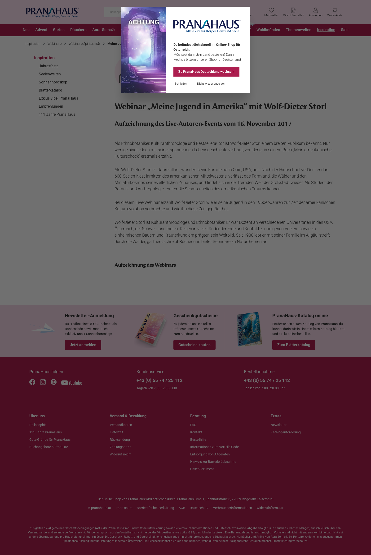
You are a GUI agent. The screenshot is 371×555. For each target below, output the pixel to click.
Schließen (181, 83)
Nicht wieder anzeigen (211, 83)
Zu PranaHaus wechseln (206, 71)
